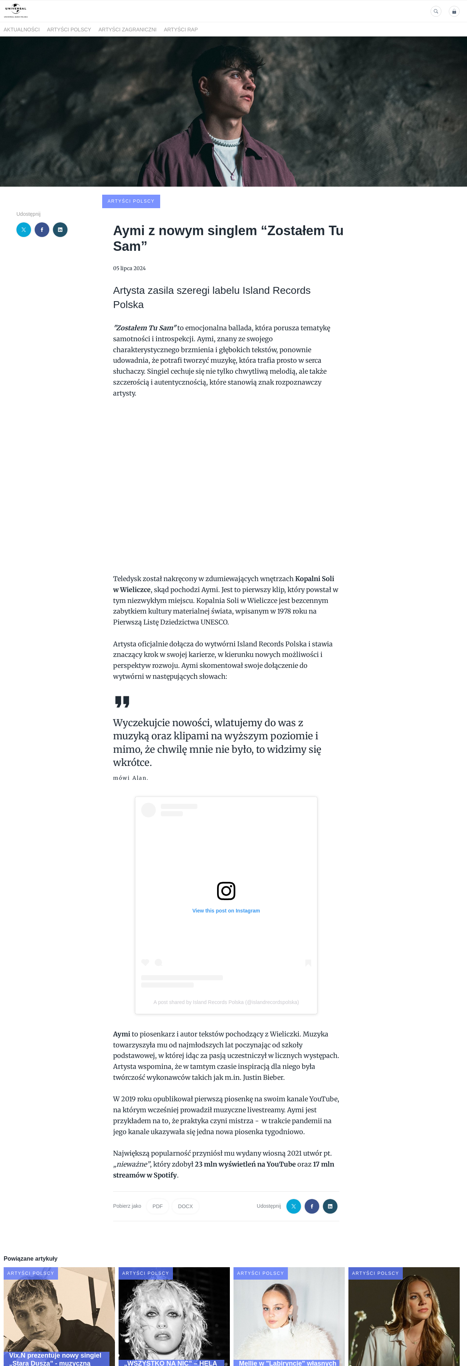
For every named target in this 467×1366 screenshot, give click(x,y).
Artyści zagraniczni (128, 29)
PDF (158, 1151)
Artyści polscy (69, 29)
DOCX (185, 1151)
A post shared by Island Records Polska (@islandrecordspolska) (226, 947)
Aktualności (22, 29)
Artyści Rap (181, 29)
